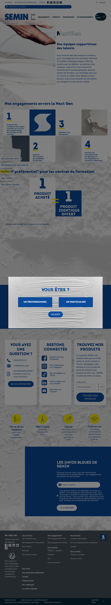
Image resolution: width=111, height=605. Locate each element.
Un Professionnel (35, 302)
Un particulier (76, 302)
